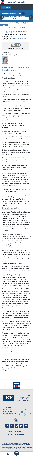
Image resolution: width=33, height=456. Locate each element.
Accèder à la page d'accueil (2, 2)
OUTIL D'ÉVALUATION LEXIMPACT (16, 440)
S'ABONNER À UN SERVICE (16, 437)
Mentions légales (6, 444)
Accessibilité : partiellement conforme (20, 444)
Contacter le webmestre (9, 446)
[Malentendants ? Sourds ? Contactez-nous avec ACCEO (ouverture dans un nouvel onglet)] (15, 420)
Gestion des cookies (25, 446)
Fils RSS (18, 446)
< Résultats (6, 7)
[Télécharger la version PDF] (23, 13)
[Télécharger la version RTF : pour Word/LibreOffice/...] (16, 27)
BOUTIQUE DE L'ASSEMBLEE (16, 431)
